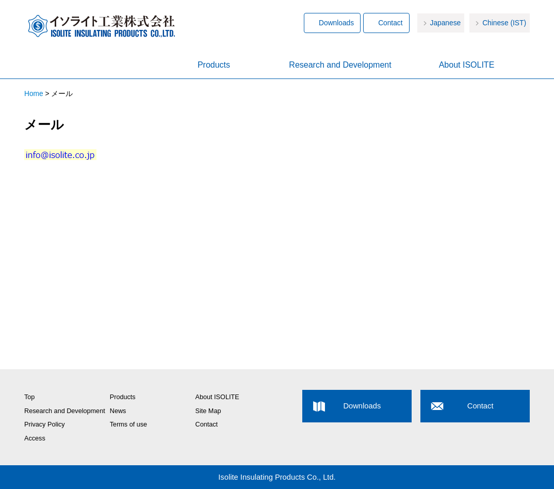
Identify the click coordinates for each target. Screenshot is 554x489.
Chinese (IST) (504, 23)
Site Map (208, 411)
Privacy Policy (44, 424)
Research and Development (340, 64)
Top (29, 397)
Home (87, 65)
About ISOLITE (467, 64)
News (118, 411)
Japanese (445, 23)
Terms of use (128, 424)
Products (214, 64)
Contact (390, 23)
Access (34, 438)
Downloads (336, 23)
